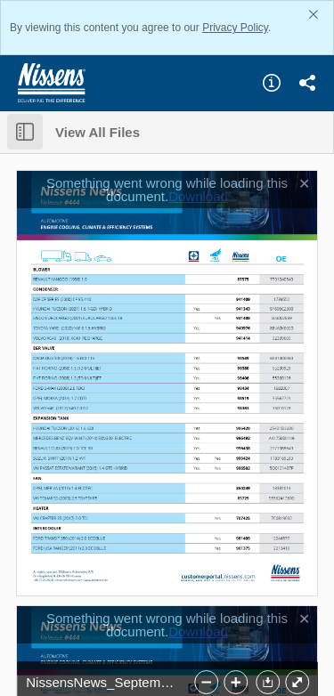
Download (198, 196)
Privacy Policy (235, 27)
